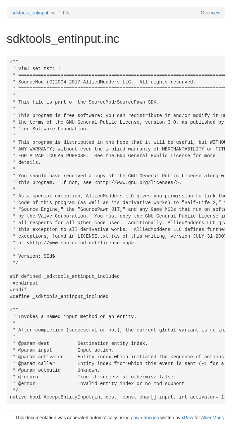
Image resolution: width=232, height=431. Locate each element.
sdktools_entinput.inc (34, 12)
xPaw (187, 417)
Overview (210, 12)
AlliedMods (212, 417)
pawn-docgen (145, 417)
